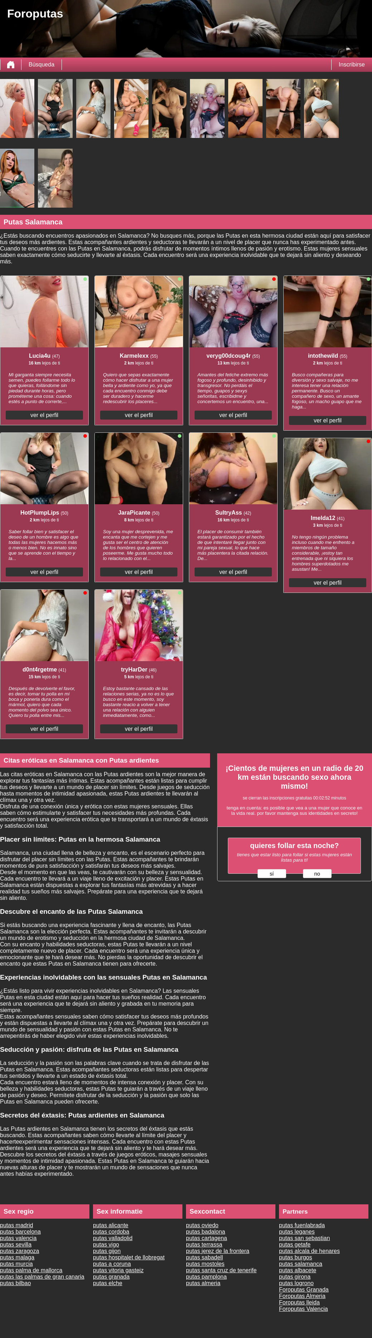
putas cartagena (206, 1238)
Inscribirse (352, 64)
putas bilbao (15, 1283)
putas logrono (296, 1283)
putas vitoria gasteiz (118, 1270)
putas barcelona (20, 1232)
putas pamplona (206, 1277)
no (317, 874)
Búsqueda (41, 64)
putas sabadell (204, 1257)
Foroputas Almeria (302, 1296)
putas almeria (203, 1283)
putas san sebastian (304, 1238)
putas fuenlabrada (302, 1225)
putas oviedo (202, 1225)
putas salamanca (300, 1264)
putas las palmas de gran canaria (42, 1277)
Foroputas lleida (299, 1302)
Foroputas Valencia (303, 1309)
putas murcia (16, 1264)
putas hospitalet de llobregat (129, 1257)
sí (272, 874)
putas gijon (107, 1251)
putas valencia (18, 1238)
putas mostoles (205, 1264)
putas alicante (110, 1225)
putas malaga (17, 1257)
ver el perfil (44, 415)
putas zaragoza (19, 1251)
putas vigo (106, 1245)
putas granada (111, 1277)
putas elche (107, 1283)
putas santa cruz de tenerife (221, 1270)
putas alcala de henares (309, 1251)
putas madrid (16, 1225)
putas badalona (205, 1232)
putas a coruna (112, 1264)
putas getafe (294, 1245)
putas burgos (295, 1257)
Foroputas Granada (304, 1290)
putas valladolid (112, 1238)
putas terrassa (204, 1245)
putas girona (294, 1277)
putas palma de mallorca (31, 1270)
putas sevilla (15, 1245)
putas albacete (297, 1270)
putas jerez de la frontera (217, 1251)
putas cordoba (111, 1232)
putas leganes (297, 1232)
